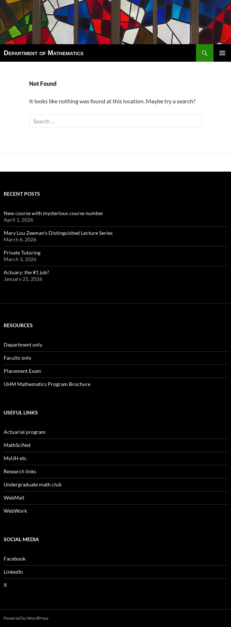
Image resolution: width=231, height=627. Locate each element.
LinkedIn (13, 572)
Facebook (15, 558)
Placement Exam (22, 371)
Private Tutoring (22, 252)
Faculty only (17, 358)
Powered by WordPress (26, 618)
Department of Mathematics (43, 53)
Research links (20, 471)
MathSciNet (17, 445)
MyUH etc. (16, 458)
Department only (23, 344)
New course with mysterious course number (53, 213)
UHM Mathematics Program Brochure (47, 384)
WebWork (15, 511)
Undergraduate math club (33, 484)
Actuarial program (25, 432)
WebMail (14, 497)
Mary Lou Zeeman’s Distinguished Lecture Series (58, 233)
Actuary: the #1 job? (26, 272)
